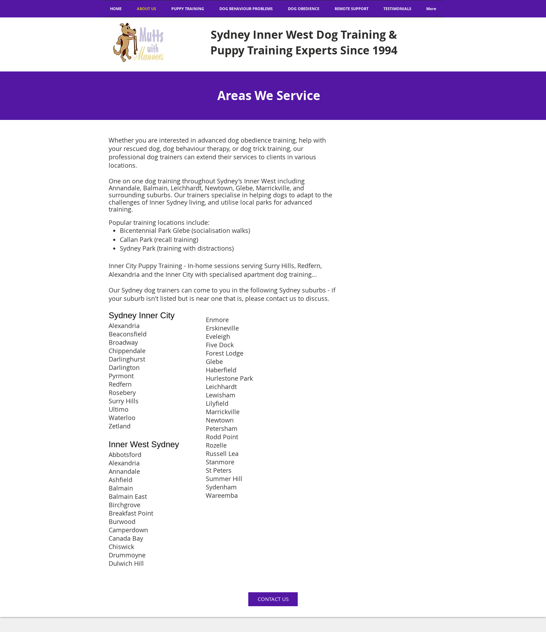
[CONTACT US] (273, 599)
